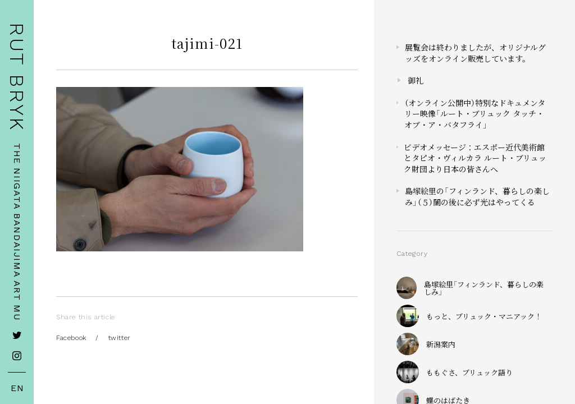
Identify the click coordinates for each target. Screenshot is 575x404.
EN (17, 388)
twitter (119, 338)
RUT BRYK (17, 77)
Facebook (71, 338)
